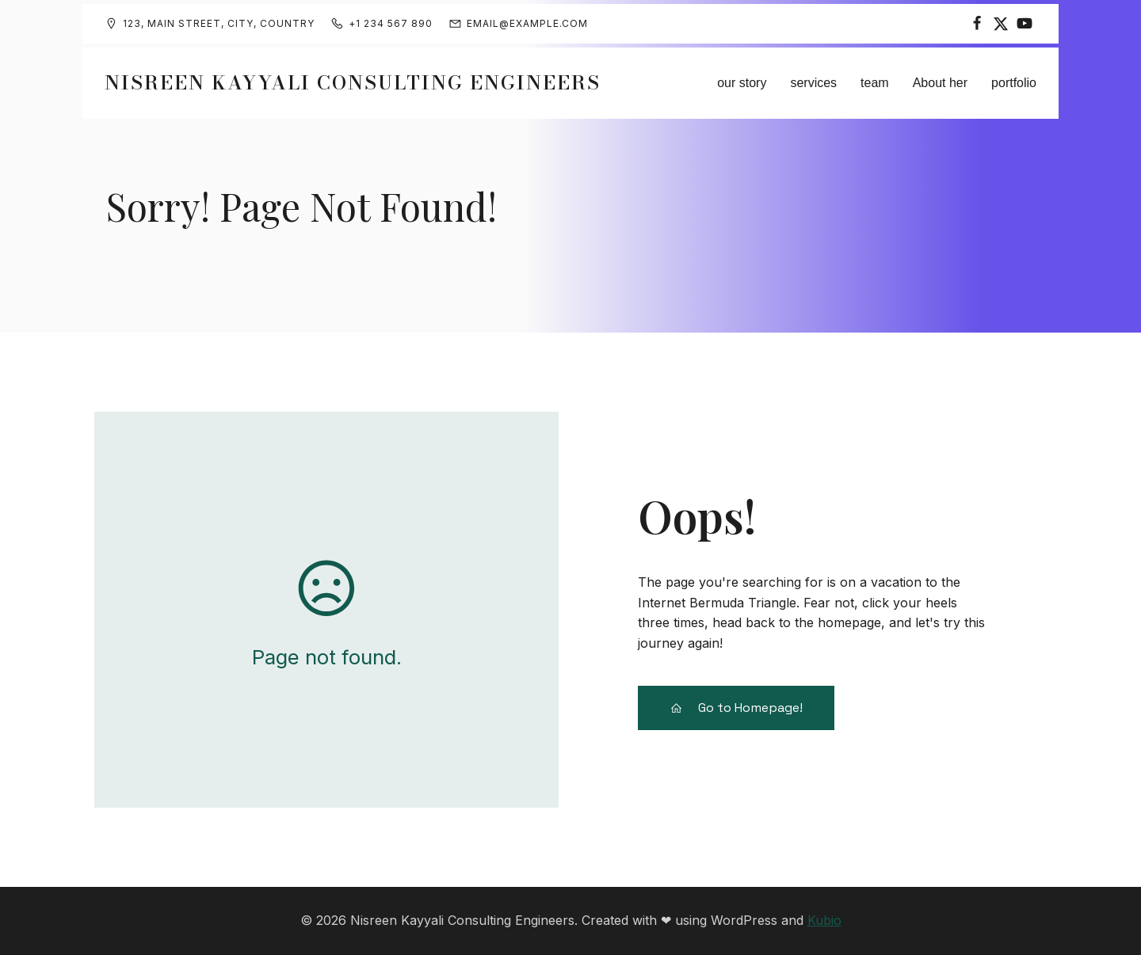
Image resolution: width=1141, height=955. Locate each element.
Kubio (824, 920)
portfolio (1013, 82)
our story (741, 82)
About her (940, 82)
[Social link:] (977, 24)
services (813, 82)
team (875, 82)
